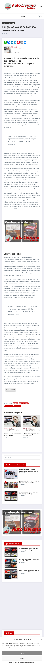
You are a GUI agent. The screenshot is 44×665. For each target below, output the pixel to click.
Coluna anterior (10, 389)
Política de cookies (14, 662)
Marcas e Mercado (8, 23)
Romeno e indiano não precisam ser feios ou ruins (12, 434)
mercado (18, 406)
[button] (41, 640)
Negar (22, 658)
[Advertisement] (22, 607)
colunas (15, 403)
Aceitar (22, 653)
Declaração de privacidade (27, 662)
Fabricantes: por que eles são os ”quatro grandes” (31, 434)
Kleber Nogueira (23, 403)
